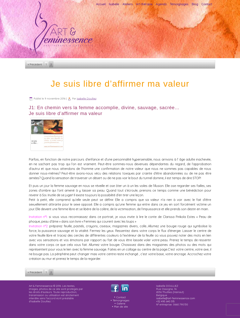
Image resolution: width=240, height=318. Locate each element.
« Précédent (35, 64)
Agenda (161, 4)
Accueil (101, 4)
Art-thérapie (144, 4)
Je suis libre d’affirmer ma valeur (120, 84)
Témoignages (179, 4)
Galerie (121, 303)
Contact (206, 4)
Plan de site (121, 306)
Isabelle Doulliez (86, 98)
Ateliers (127, 4)
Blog (195, 4)
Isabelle (114, 4)
